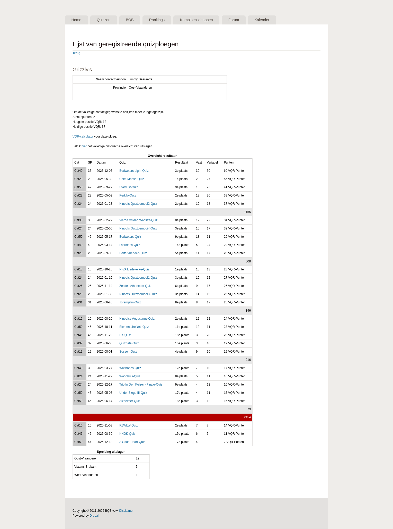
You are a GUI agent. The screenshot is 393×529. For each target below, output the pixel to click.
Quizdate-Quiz (129, 344)
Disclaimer (126, 511)
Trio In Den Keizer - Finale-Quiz (140, 385)
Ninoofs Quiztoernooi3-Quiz (138, 294)
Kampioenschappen (206, 20)
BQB (135, 20)
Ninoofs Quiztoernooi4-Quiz (138, 229)
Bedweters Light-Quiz (134, 171)
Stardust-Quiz (128, 188)
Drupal (94, 516)
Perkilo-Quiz (127, 196)
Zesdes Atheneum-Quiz (135, 286)
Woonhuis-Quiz (129, 377)
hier (84, 147)
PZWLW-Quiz (128, 426)
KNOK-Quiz (127, 434)
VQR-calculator (83, 137)
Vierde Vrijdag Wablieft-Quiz (138, 221)
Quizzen (107, 20)
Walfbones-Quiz (130, 368)
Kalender (276, 20)
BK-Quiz (125, 335)
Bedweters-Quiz (130, 237)
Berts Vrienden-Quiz (133, 253)
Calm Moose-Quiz (131, 179)
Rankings (164, 20)
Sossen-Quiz (128, 352)
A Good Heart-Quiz (132, 442)
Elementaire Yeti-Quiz (134, 327)
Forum (245, 20)
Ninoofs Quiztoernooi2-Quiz (138, 204)
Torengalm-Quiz (130, 303)
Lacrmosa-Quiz (129, 245)
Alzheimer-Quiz (129, 401)
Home (77, 20)
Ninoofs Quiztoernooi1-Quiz (138, 278)
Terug (76, 53)
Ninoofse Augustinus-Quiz (137, 319)
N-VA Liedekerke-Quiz (134, 270)
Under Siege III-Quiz (133, 393)
